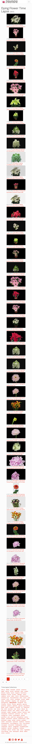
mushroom (11, 713)
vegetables (27, 730)
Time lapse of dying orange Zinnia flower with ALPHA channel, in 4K (15, 633)
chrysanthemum (14, 697)
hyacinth (18, 707)
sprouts (10, 728)
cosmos (3, 699)
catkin (12, 696)
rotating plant (18, 725)
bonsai (9, 694)
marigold (14, 712)
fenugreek (20, 702)
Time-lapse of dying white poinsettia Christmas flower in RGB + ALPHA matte (16, 26)
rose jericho (11, 725)
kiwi (2, 709)
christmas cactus (24, 696)
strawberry (15, 728)
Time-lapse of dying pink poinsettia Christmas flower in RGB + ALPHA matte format (16, 289)
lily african (4, 710)
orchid (10, 715)
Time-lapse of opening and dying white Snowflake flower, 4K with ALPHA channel (16, 357)
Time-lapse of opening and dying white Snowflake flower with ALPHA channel (16, 137)
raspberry (21, 721)
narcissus (17, 713)
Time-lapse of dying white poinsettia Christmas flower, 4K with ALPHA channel (15, 233)
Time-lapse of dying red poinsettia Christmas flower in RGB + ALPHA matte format (16, 302)
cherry (17, 696)
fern (25, 702)
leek (15, 709)
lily (26, 709)
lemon (18, 709)
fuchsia (14, 704)
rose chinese (26, 723)
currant (23, 699)
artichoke (17, 691)
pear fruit (13, 717)
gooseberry (27, 706)
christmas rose (5, 697)
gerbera (9, 706)
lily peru (10, 710)
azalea (26, 691)
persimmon (9, 718)
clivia (21, 697)
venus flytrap (4, 731)
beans (12, 693)
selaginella (16, 726)
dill (18, 701)
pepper (3, 718)
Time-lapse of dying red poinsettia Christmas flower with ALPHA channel (16, 192)
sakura (10, 726)
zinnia (2, 733)
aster (22, 691)
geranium (3, 706)
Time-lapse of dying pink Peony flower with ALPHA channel (16, 564)
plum (28, 718)
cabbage (19, 694)
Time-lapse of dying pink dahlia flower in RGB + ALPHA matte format (16, 440)
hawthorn (12, 707)
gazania (25, 704)
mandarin (3, 712)
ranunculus (9, 721)
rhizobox (27, 721)
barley (8, 693)
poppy (9, 720)
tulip (18, 730)
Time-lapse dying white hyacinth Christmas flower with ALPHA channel (15, 454)
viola (10, 731)
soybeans (3, 728)
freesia (9, 704)
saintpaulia (4, 726)
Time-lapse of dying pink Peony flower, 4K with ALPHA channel (16, 620)
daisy (2, 701)
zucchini (8, 733)
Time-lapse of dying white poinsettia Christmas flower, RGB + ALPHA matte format (15, 330)
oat (22, 713)
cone (29, 697)
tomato (14, 730)
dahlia (27, 699)
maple (9, 712)
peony (26, 717)
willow (25, 731)
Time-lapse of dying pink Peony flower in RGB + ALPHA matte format (16, 482)
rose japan (4, 725)
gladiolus (15, 706)
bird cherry (23, 693)
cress (7, 699)
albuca (3, 689)
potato (13, 720)
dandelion (7, 701)
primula (18, 720)
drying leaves (4, 702)
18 (2, 682)
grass (6, 707)
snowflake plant (24, 726)
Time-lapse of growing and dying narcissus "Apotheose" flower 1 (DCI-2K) (15, 426)
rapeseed (15, 721)
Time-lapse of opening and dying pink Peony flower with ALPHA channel (15, 468)
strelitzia (22, 728)
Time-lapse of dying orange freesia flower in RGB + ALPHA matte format (15, 413)
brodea (14, 694)
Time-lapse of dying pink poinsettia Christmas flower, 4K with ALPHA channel (16, 40)
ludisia (18, 710)
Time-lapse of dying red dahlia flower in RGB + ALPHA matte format (16, 661)
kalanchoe (26, 707)
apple (2, 691)
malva (26, 710)
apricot (7, 691)
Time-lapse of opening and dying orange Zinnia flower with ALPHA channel (16, 68)
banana (3, 693)
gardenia (19, 704)
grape (2, 707)
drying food (23, 701)
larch (5, 709)
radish (3, 721)
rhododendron (5, 723)
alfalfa (7, 689)
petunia (15, 718)
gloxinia (20, 706)
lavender (10, 709)
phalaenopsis (22, 718)
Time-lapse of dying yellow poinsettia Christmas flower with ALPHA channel (15, 109)
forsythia (3, 704)
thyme (9, 730)
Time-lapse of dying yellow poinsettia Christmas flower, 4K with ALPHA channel (16, 123)
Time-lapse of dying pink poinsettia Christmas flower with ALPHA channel (16, 95)
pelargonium (20, 717)
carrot (8, 696)
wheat (21, 731)
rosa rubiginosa (14, 723)
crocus (12, 699)
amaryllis (12, 689)
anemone (23, 689)
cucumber (17, 699)
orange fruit (4, 715)
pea (9, 717)
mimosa (25, 712)
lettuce (23, 709)
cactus (24, 694)
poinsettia (3, 720)
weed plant (16, 731)
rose (20, 723)
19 (6, 682)
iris (22, 707)
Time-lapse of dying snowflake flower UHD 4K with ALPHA (15, 164)
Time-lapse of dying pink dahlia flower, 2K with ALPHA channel (16, 399)
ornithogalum (16, 715)
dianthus (14, 701)
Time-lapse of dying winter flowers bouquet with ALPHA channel (16, 509)
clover (24, 697)
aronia (11, 691)
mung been (4, 713)
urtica (21, 730)
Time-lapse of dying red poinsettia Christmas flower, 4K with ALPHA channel (16, 82)
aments (18, 689)
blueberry (3, 694)
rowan (25, 725)
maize (22, 710)
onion (25, 713)
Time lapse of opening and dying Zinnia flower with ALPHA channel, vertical (16, 495)
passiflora (4, 717)
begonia (17, 693)
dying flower (13, 702)
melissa (19, 712)
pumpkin (24, 720)
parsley (23, 715)
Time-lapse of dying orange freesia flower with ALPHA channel (15, 523)
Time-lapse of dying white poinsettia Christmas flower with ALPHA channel (15, 54)
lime (14, 710)
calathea (3, 696)
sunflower (4, 730)
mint (29, 712)
